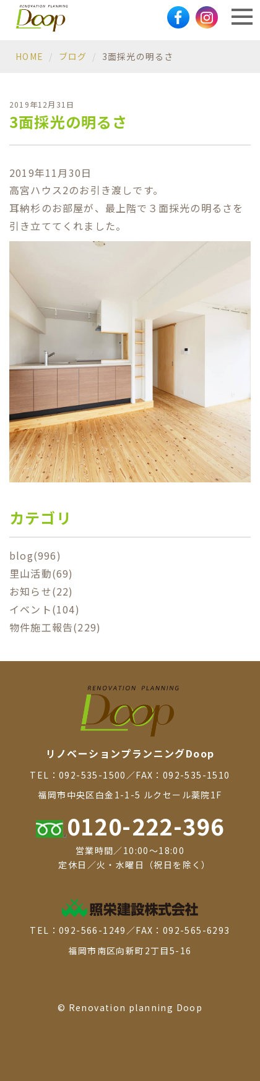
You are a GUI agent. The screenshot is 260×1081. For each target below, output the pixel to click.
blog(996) (35, 555)
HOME (29, 56)
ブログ (73, 56)
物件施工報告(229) (55, 627)
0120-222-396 (130, 826)
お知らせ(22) (41, 591)
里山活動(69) (41, 573)
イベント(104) (44, 609)
